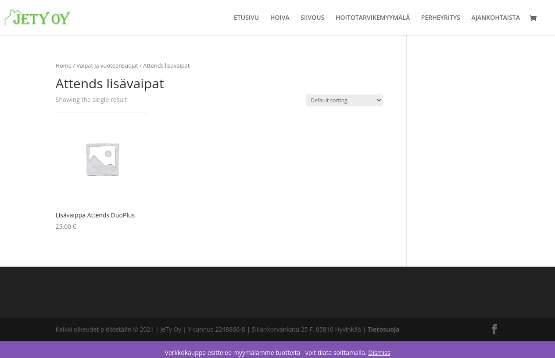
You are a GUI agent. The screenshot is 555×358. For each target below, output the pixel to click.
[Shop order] (344, 100)
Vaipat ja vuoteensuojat (107, 65)
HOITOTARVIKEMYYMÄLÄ (373, 18)
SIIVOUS (312, 18)
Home (64, 65)
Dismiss (379, 352)
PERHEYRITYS (440, 18)
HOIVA (280, 18)
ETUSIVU (246, 18)
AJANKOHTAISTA (496, 18)
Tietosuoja (384, 329)
